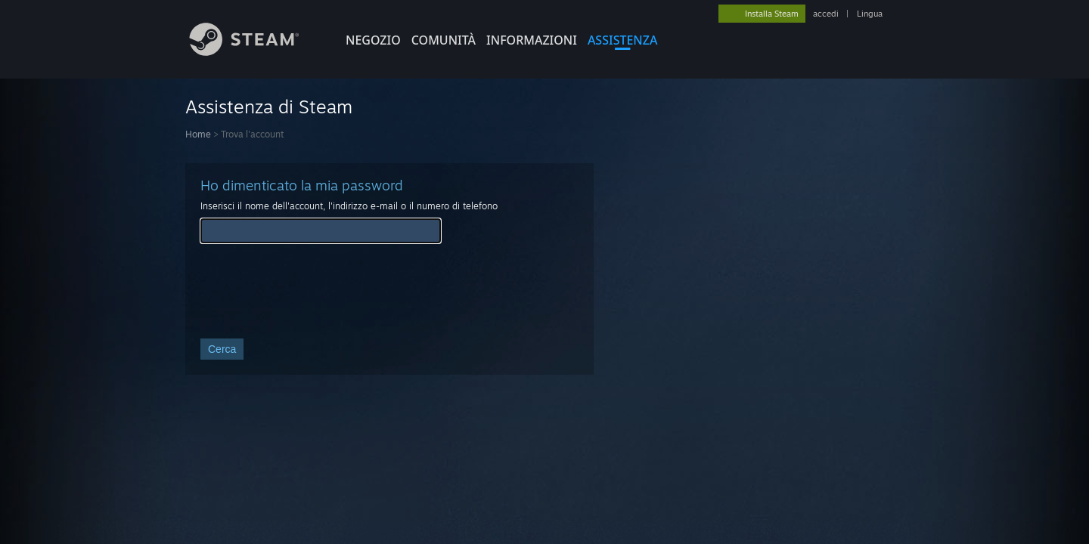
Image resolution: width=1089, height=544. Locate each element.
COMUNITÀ (443, 40)
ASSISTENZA (623, 40)
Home (198, 134)
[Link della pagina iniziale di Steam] (255, 51)
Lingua (870, 13)
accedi (826, 13)
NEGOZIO (373, 40)
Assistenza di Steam (268, 106)
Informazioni (531, 40)
